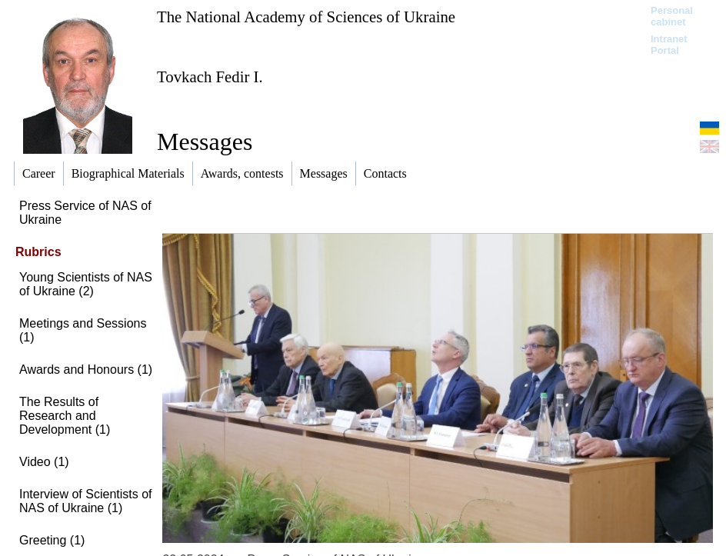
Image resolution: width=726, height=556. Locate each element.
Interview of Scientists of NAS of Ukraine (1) (85, 501)
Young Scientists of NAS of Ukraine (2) (85, 284)
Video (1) (44, 461)
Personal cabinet (672, 16)
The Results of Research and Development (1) (64, 415)
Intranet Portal (669, 44)
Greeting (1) (52, 540)
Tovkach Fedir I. (210, 76)
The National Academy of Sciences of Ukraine (306, 16)
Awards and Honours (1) (85, 369)
